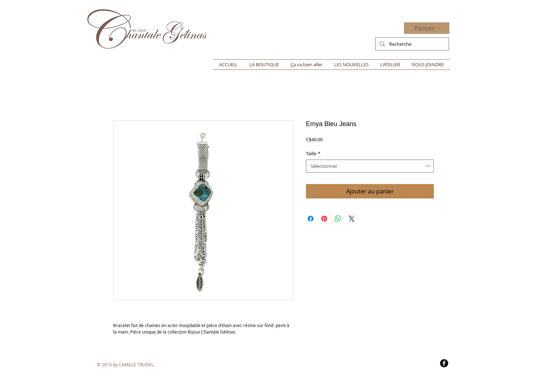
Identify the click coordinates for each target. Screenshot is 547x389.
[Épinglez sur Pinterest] (324, 218)
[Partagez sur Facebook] (310, 218)
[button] (429, 28)
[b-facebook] (444, 363)
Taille (313, 153)
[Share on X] (351, 218)
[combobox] (370, 166)
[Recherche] (411, 44)
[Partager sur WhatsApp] (338, 218)
